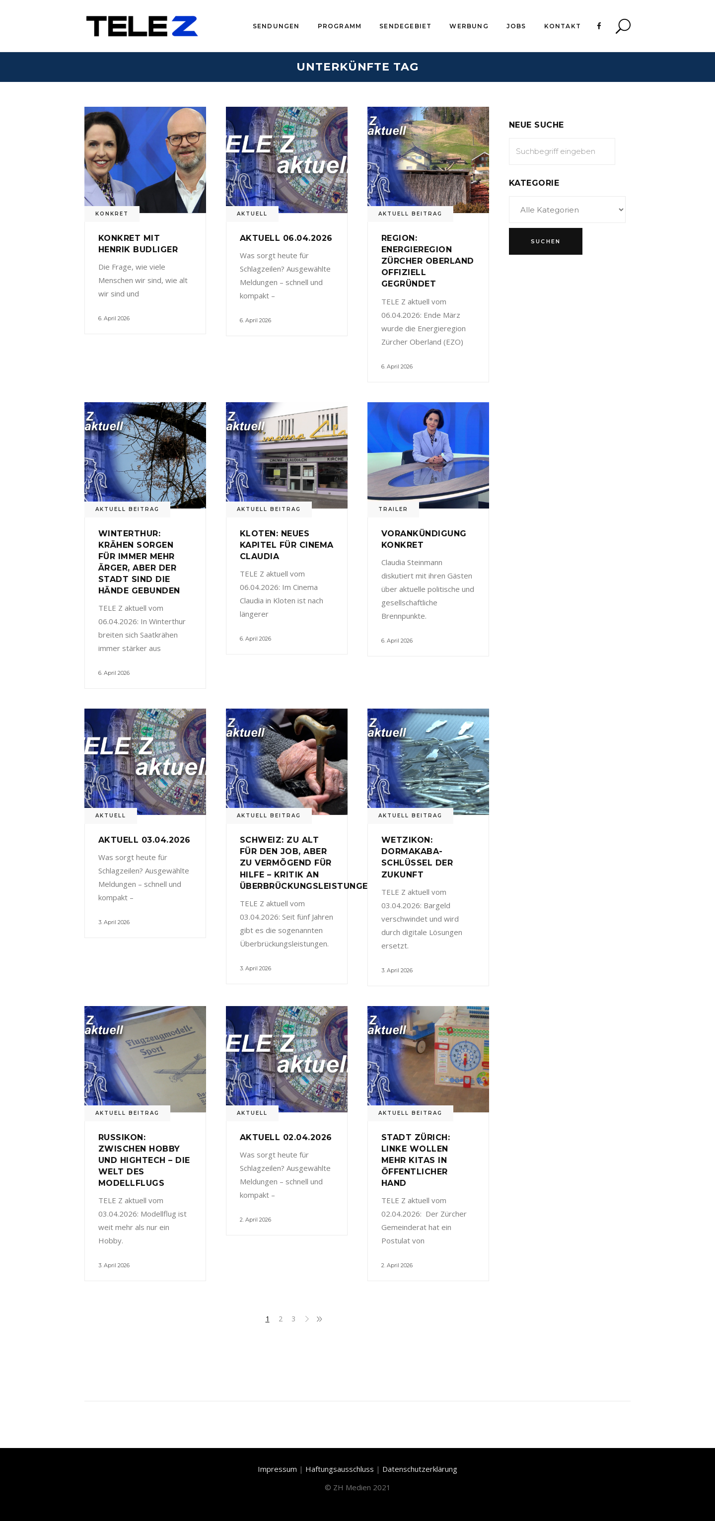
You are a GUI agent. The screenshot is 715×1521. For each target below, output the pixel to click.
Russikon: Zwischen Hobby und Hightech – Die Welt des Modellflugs (144, 1160)
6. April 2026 (114, 318)
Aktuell (252, 214)
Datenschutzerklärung (419, 1469)
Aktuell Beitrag (410, 214)
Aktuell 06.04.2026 (286, 238)
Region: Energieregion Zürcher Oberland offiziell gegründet (427, 261)
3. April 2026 (114, 922)
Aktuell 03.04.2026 (144, 840)
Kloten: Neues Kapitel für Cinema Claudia (287, 545)
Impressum (277, 1469)
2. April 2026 (255, 1219)
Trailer (393, 509)
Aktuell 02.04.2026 (286, 1137)
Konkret (112, 214)
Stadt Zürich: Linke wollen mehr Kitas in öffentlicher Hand (415, 1160)
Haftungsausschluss (339, 1469)
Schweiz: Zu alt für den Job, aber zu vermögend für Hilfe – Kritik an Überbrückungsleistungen (307, 862)
